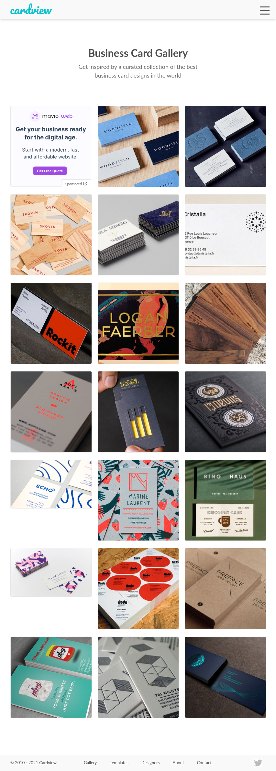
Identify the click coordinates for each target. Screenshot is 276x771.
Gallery (90, 762)
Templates (119, 762)
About (178, 762)
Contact (204, 762)
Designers (150, 762)
